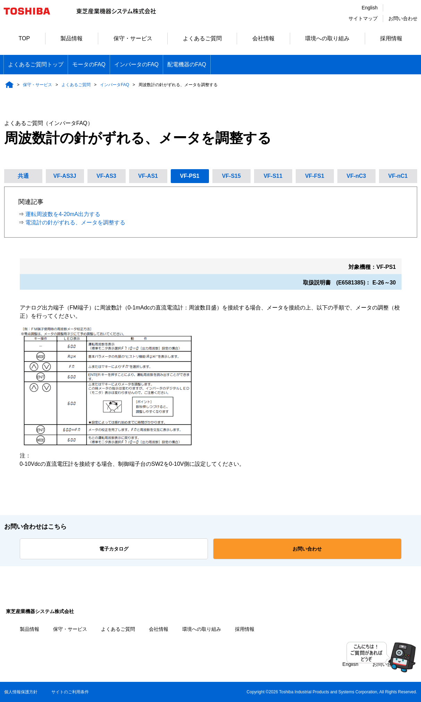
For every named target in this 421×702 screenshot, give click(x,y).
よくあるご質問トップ (36, 64)
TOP (24, 38)
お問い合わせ (403, 18)
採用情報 (391, 38)
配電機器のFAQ (186, 64)
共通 (23, 176)
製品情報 (71, 38)
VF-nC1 (398, 176)
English (370, 7)
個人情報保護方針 (20, 691)
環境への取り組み (327, 38)
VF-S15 (231, 176)
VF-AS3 (106, 176)
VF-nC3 (356, 176)
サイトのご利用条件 (70, 691)
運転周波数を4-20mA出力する (62, 214)
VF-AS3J (64, 176)
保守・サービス (132, 38)
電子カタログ (113, 549)
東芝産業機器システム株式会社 (40, 611)
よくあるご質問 (202, 38)
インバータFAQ (114, 84)
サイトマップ (363, 18)
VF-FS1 (314, 176)
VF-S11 (272, 176)
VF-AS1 (148, 176)
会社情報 (263, 38)
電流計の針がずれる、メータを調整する (75, 222)
